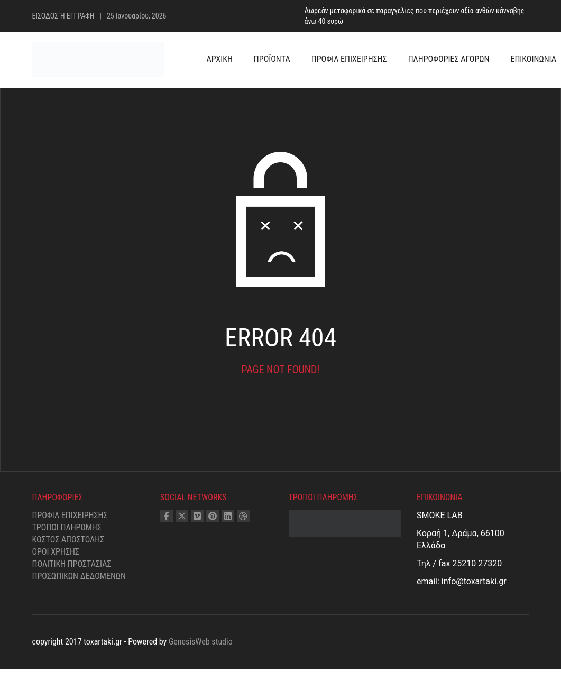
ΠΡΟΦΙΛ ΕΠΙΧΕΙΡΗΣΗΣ (349, 59)
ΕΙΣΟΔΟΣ (46, 16)
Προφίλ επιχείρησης (70, 515)
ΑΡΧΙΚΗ (220, 59)
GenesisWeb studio (201, 642)
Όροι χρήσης (55, 552)
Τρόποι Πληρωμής (67, 527)
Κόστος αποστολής (68, 540)
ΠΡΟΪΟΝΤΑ (272, 59)
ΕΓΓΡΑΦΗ (81, 16)
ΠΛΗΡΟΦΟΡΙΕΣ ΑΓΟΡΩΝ (449, 59)
